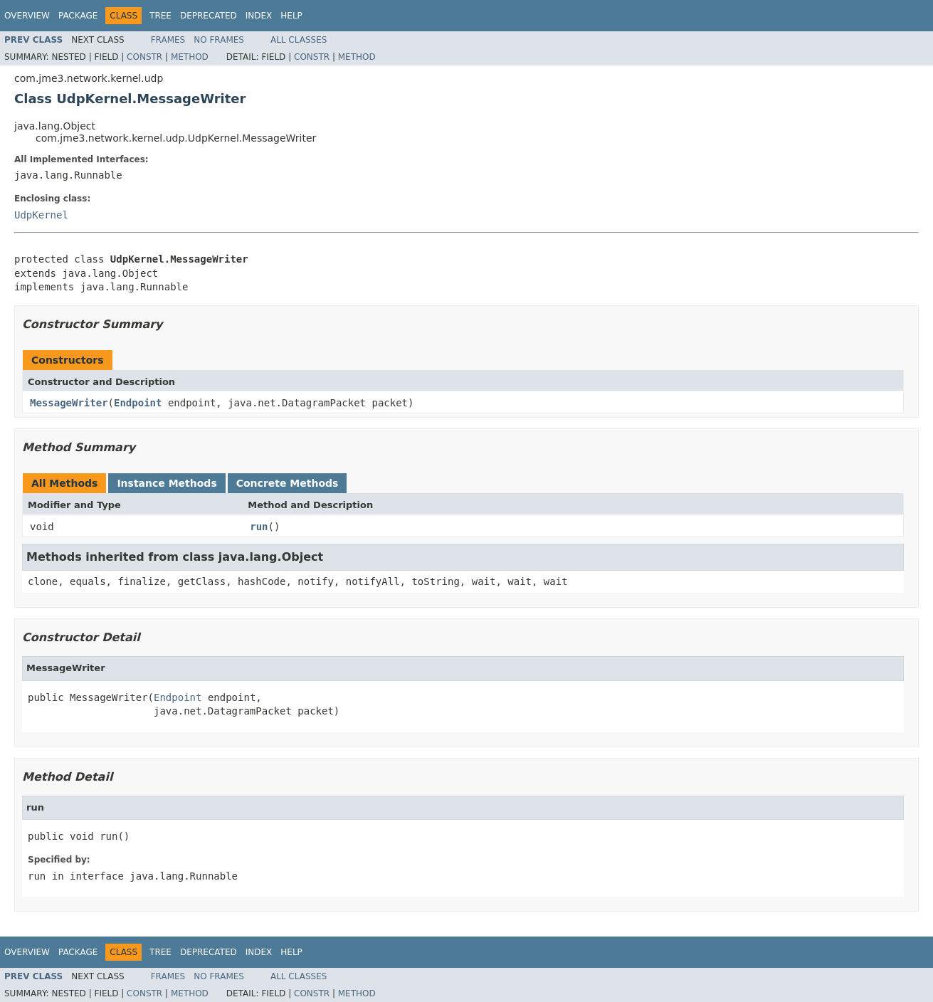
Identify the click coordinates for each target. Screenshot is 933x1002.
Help (291, 16)
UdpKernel (41, 215)
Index (259, 16)
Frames (168, 40)
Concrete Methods (287, 483)
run (259, 526)
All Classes (298, 40)
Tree (160, 16)
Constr (144, 57)
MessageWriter (69, 402)
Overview (27, 16)
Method (190, 57)
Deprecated (208, 16)
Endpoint (138, 402)
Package (77, 16)
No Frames (219, 40)
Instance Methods (166, 483)
